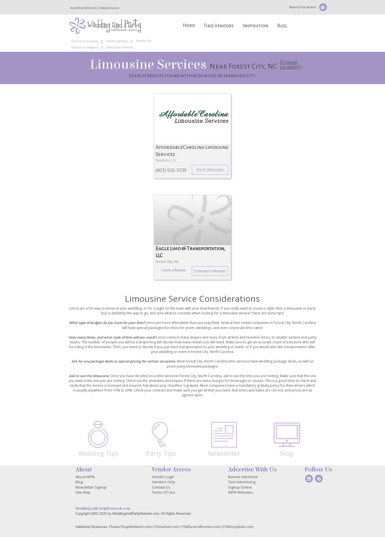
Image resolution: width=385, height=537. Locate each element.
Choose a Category (84, 47)
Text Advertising (241, 481)
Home (189, 25)
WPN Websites (240, 492)
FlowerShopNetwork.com (130, 526)
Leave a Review (174, 270)
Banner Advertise (243, 476)
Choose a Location (84, 41)
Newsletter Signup (302, 7)
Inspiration (255, 25)
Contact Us (161, 487)
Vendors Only (163, 481)
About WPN (84, 476)
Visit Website (210, 170)
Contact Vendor (210, 271)
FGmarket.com (166, 526)
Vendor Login (109, 8)
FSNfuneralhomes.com (201, 526)
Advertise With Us (83, 8)
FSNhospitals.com (238, 526)
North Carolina (117, 41)
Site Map (82, 492)
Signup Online (240, 487)
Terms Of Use (163, 492)
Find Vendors (219, 25)
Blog (282, 25)
